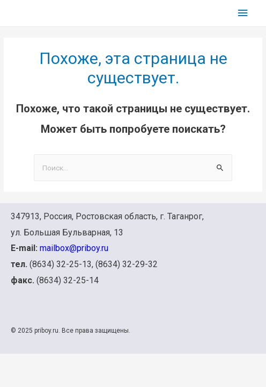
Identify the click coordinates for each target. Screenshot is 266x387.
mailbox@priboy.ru (74, 248)
